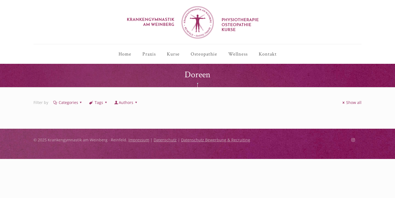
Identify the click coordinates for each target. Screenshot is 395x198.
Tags (98, 116)
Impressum (138, 153)
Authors (126, 116)
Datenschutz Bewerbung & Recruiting (215, 153)
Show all (351, 116)
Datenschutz (165, 153)
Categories (67, 116)
